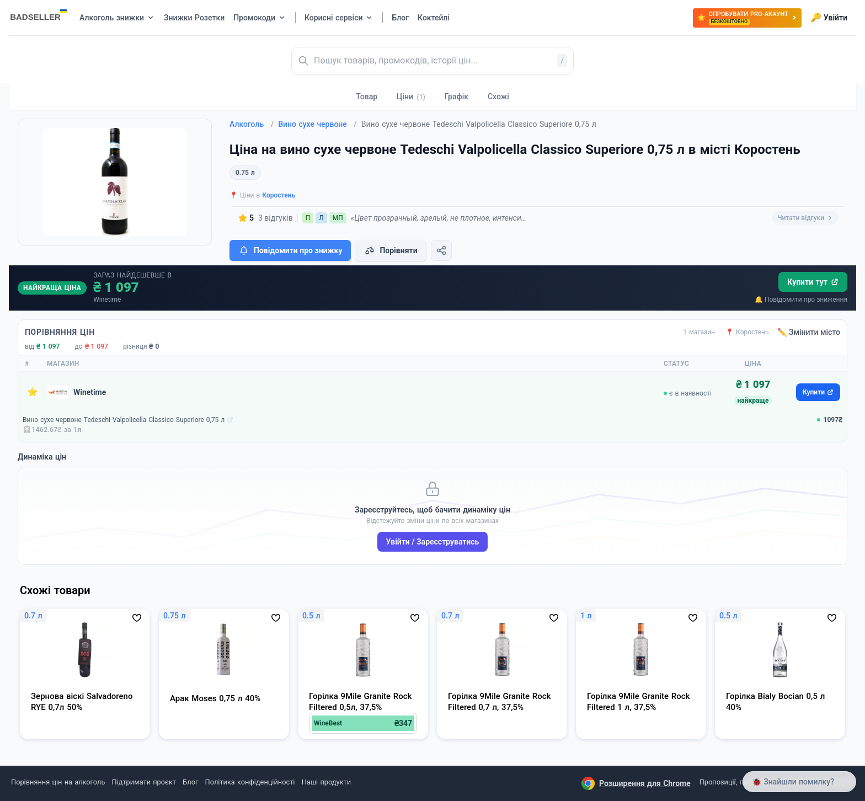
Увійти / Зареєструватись (432, 541)
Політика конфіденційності (250, 782)
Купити (818, 392)
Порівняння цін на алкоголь (58, 782)
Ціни (411, 96)
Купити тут (813, 281)
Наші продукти (326, 782)
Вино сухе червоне (317, 124)
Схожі (498, 96)
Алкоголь (251, 124)
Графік (456, 96)
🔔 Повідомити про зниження (801, 299)
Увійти (828, 17)
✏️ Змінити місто (808, 332)
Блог (190, 782)
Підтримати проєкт (144, 782)
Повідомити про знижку (290, 250)
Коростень (278, 195)
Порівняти (390, 250)
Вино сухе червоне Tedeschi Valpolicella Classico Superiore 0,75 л (124, 420)
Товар (366, 96)
